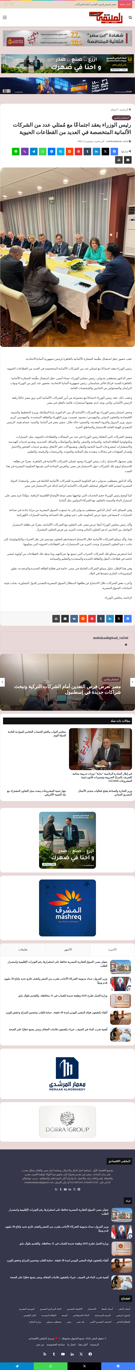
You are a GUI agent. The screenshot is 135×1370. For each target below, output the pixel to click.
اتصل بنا (71, 1344)
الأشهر (68, 949)
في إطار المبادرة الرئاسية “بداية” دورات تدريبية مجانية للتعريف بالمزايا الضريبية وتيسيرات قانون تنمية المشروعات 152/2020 (102, 777)
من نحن (40, 1344)
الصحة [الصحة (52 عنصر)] (65, 1315)
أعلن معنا (83, 1344)
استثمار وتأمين (121, 117)
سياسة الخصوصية (56, 1344)
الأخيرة (112, 949)
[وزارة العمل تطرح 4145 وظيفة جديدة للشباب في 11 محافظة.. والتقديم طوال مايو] (120, 1001)
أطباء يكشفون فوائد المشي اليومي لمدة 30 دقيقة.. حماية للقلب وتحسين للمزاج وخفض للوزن (57, 1012)
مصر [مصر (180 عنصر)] (69, 1321)
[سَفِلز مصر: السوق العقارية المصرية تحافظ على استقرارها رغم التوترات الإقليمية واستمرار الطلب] (120, 967)
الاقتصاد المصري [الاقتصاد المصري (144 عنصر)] (74, 1309)
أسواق (114, 109)
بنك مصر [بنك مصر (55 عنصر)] (80, 1321)
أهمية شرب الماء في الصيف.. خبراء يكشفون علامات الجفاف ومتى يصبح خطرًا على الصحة (58, 1029)
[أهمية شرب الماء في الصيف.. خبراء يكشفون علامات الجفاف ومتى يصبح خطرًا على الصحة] (120, 1034)
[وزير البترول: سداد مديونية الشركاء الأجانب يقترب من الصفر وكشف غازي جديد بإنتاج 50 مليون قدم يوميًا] (120, 984)
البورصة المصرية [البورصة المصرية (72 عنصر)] (27, 1309)
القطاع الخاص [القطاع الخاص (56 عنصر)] (123, 1321)
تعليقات (22, 949)
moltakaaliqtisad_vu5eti (117, 141)
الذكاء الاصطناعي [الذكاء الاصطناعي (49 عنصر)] (81, 1315)
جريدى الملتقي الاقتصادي (42, 1338)
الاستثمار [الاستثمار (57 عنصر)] (92, 1309)
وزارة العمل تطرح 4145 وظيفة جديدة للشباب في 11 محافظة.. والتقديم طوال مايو (63, 995)
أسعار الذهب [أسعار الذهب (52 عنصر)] (124, 1309)
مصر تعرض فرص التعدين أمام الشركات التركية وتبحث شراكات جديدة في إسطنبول (67, 689)
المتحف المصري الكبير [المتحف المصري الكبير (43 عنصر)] (100, 1321)
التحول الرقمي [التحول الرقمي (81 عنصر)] (123, 1315)
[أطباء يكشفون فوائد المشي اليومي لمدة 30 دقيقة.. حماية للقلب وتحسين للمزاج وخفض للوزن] (120, 1018)
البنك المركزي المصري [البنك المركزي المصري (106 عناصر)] (50, 1309)
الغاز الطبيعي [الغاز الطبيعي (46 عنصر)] (29, 1315)
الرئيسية (125, 109)
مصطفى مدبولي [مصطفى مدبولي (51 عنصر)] (53, 1321)
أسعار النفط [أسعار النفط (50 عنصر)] (107, 1309)
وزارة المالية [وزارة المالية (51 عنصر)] (35, 1321)
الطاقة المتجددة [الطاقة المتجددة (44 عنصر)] (48, 1315)
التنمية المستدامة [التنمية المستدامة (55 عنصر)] (103, 1315)
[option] (67, 682)
